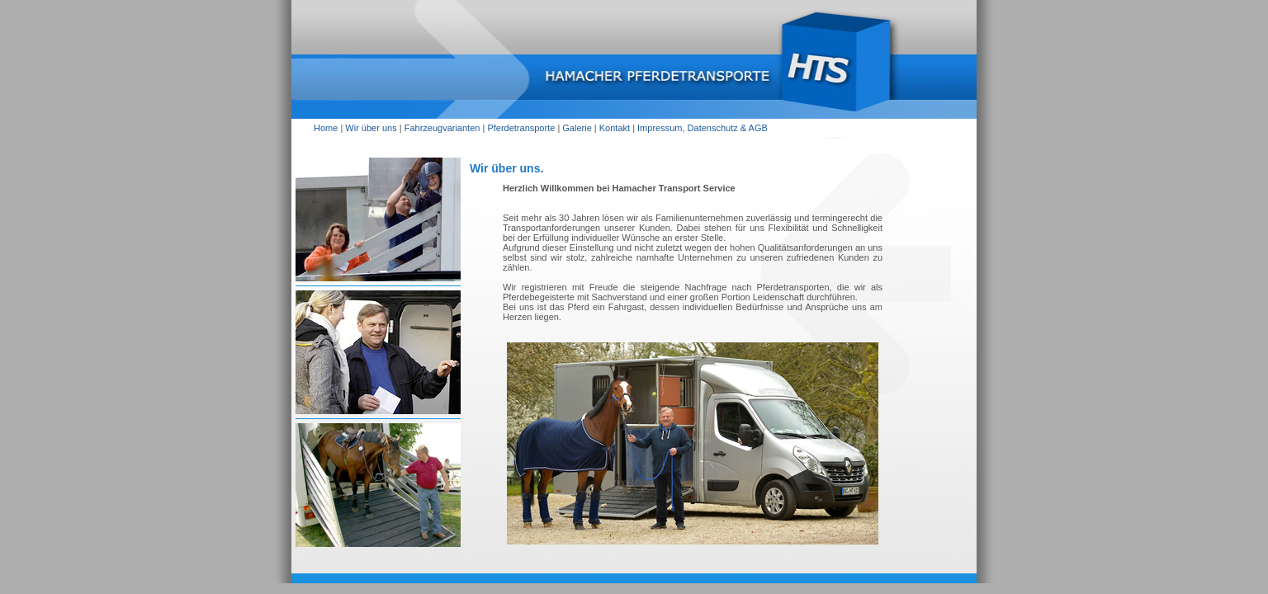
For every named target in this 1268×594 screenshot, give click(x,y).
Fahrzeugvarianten (442, 128)
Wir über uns (370, 128)
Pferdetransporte (521, 128)
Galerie (576, 128)
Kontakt (614, 128)
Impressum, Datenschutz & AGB (702, 128)
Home (326, 128)
